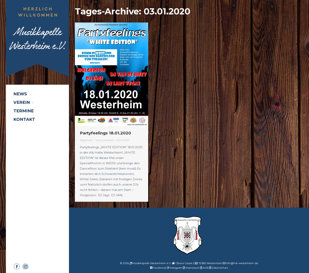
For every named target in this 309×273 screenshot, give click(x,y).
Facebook (159, 267)
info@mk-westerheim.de (242, 263)
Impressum (192, 267)
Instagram (176, 267)
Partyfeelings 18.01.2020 (105, 133)
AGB (205, 267)
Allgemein (86, 140)
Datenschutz (220, 267)
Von (104, 140)
